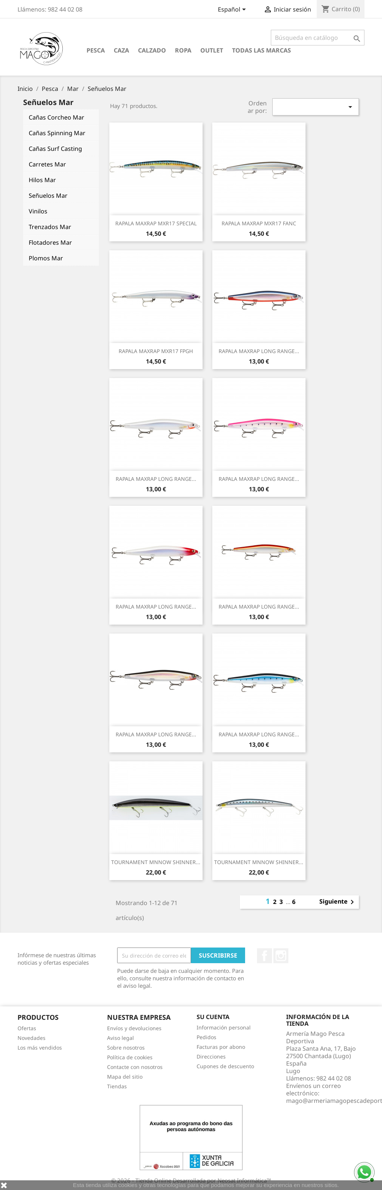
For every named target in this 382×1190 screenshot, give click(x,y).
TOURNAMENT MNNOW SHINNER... (155, 862)
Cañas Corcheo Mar (56, 117)
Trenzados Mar (50, 227)
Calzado (152, 50)
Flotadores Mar (50, 242)
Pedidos (206, 1037)
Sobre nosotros (126, 1047)
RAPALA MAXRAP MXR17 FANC (259, 223)
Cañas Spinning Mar (57, 133)
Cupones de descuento (225, 1066)
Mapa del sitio (125, 1076)
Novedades (32, 1037)
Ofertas (27, 1028)
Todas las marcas (261, 50)
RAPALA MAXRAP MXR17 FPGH (156, 351)
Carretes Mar (47, 164)
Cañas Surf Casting (55, 149)
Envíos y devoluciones (134, 1028)
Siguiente (338, 902)
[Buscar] (317, 37)
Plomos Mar (46, 258)
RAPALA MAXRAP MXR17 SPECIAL (156, 223)
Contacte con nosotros (135, 1066)
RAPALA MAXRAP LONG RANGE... (259, 351)
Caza (121, 50)
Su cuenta (213, 1017)
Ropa (183, 50)
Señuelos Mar (48, 195)
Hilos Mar (42, 180)
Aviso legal (120, 1037)
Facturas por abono (221, 1046)
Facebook (264, 955)
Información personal (224, 1027)
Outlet (211, 50)
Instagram (280, 955)
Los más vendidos (40, 1047)
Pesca (96, 50)
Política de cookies (130, 1057)
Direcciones (211, 1056)
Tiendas (117, 1086)
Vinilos (38, 211)
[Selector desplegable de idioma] (233, 10)
